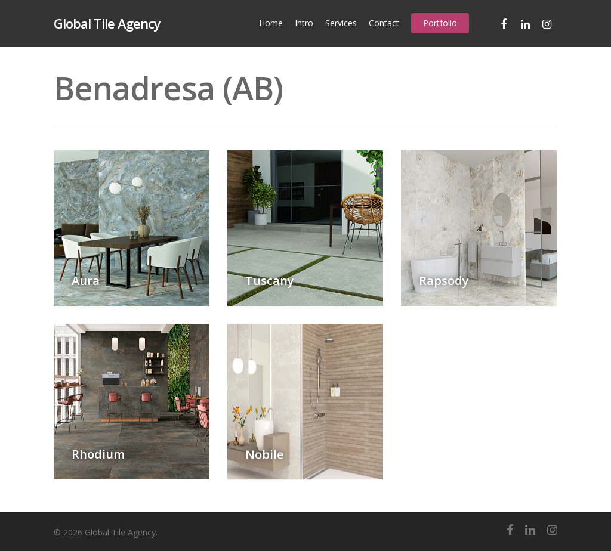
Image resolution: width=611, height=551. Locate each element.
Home (271, 23)
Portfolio (440, 23)
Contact (384, 23)
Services (341, 23)
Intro (304, 23)
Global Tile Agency (107, 23)
